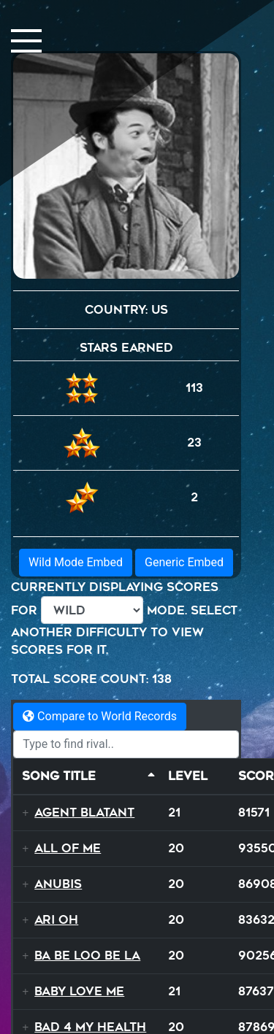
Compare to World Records (100, 716)
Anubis (58, 884)
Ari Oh (56, 919)
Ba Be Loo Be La (87, 955)
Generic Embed (184, 562)
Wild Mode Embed (75, 562)
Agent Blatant (84, 812)
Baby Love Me (79, 991)
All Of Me (67, 848)
